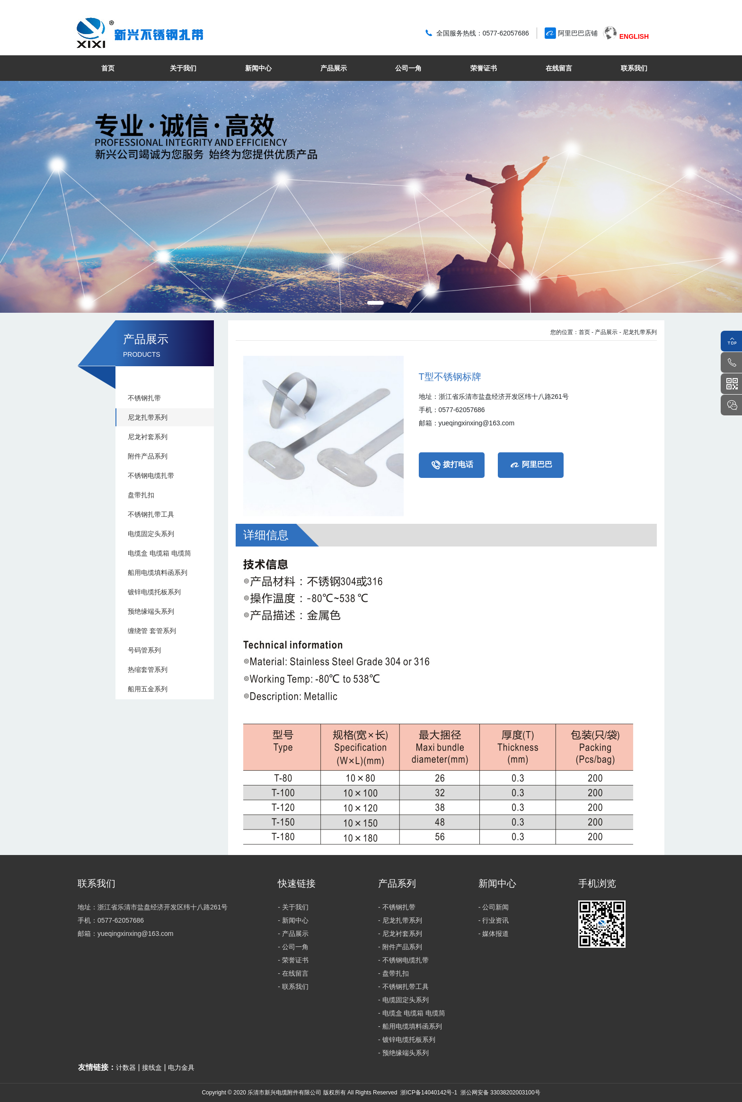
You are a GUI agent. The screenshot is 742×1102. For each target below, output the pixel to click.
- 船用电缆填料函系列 (410, 1026)
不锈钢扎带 (144, 398)
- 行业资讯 (493, 920)
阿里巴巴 (530, 465)
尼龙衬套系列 (148, 437)
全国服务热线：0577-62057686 (482, 33)
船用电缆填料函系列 (157, 572)
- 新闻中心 (293, 920)
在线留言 (559, 68)
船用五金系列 (148, 689)
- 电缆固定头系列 (403, 1000)
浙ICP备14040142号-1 (428, 1092)
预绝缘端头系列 (151, 611)
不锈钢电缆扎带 (151, 475)
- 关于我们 (293, 907)
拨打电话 (451, 465)
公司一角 (408, 68)
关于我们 (183, 68)
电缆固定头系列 (151, 534)
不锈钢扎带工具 (151, 514)
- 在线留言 (293, 973)
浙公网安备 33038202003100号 (499, 1092)
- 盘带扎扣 (393, 973)
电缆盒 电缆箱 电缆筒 (159, 553)
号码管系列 (144, 650)
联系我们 (634, 68)
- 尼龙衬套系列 (400, 933)
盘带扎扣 (141, 495)
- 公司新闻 (493, 907)
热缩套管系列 (148, 669)
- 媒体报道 (493, 933)
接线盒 (152, 1067)
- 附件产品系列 (400, 947)
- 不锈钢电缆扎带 (403, 960)
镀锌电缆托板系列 (154, 592)
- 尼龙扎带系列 (638, 332)
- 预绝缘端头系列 (403, 1053)
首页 (108, 68)
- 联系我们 (293, 986)
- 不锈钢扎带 (396, 907)
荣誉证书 (483, 68)
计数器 (126, 1067)
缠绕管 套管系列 (152, 631)
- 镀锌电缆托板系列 (406, 1039)
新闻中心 (258, 68)
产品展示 (333, 68)
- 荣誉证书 (293, 960)
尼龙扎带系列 (148, 417)
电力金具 (181, 1067)
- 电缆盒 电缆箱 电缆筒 (411, 1013)
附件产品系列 (148, 456)
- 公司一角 (293, 947)
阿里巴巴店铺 (578, 33)
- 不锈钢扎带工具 (403, 986)
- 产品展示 (605, 332)
